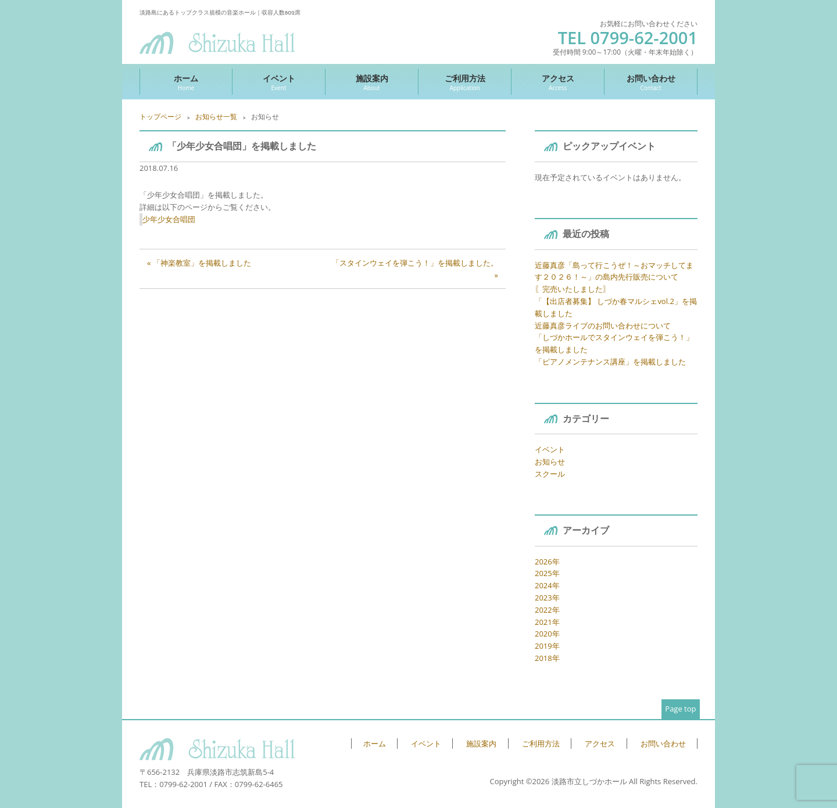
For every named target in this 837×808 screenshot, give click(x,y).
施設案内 (371, 82)
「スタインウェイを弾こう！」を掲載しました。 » (415, 269)
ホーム (186, 82)
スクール (550, 474)
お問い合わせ (650, 82)
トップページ (160, 116)
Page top (680, 708)
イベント (278, 82)
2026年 (547, 561)
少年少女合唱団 (168, 219)
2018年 (547, 658)
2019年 (547, 646)
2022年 (547, 610)
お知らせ (550, 461)
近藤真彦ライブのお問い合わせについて (603, 325)
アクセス (557, 82)
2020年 (547, 633)
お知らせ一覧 (216, 116)
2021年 (547, 622)
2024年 (547, 585)
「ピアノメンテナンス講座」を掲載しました (610, 361)
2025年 (547, 573)
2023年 (547, 597)
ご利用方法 (464, 82)
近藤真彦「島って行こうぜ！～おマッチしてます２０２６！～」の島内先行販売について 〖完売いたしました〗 (614, 277)
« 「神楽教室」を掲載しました (199, 263)
